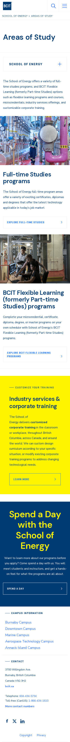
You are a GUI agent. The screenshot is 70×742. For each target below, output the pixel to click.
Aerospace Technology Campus (29, 641)
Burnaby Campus (18, 622)
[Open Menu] (64, 6)
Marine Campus (17, 635)
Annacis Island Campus (22, 647)
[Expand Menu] (60, 64)
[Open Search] (53, 6)
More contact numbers (19, 706)
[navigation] (9, 6)
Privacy (41, 735)
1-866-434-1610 (38, 700)
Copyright (26, 735)
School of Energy (26, 64)
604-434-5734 (28, 696)
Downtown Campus (20, 628)
